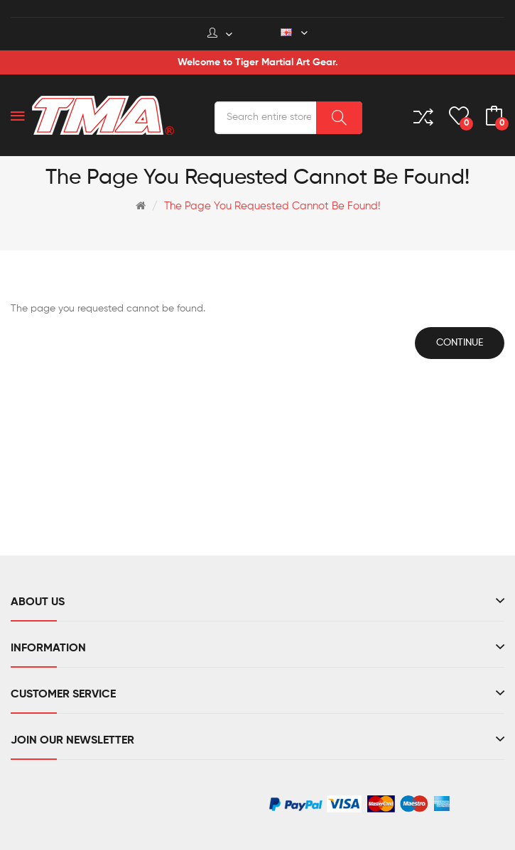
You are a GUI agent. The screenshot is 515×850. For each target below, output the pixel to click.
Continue (459, 343)
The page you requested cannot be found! (272, 206)
